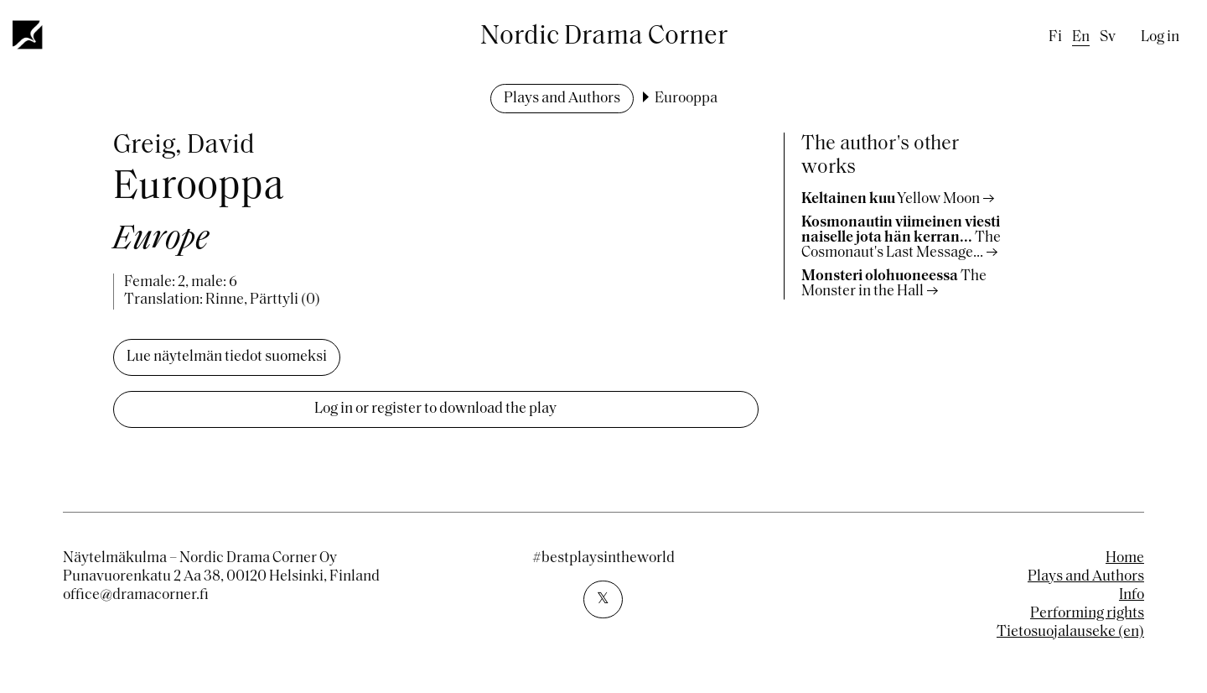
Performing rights (1087, 614)
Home (1125, 558)
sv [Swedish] (1108, 37)
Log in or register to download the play (435, 409)
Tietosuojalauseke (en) (1070, 632)
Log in (1160, 37)
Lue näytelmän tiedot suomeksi (227, 357)
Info (1131, 595)
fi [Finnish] (1055, 37)
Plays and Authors (562, 99)
